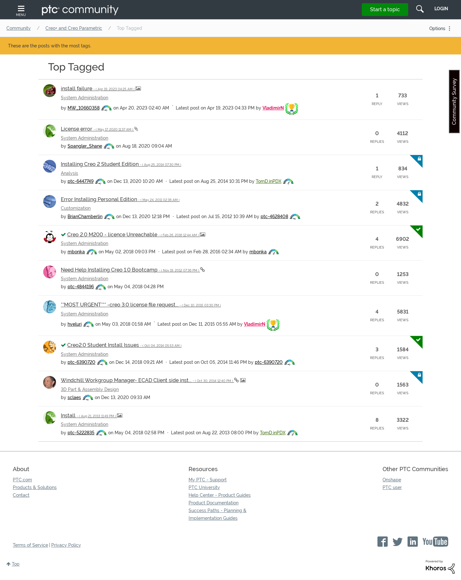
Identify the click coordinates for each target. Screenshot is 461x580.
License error (97, 129)
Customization (76, 208)
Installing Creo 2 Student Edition (121, 164)
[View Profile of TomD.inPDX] (268, 181)
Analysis (69, 173)
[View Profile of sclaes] (74, 397)
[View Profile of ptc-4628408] (274, 216)
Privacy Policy (66, 545)
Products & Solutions (35, 487)
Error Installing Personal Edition (120, 199)
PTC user (392, 487)
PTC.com (22, 479)
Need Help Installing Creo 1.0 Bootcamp (130, 270)
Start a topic (385, 9)
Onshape (392, 479)
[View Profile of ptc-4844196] (81, 286)
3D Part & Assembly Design (90, 389)
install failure (98, 89)
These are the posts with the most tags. (49, 45)
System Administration (84, 97)
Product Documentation (214, 502)
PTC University (204, 487)
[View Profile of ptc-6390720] (81, 362)
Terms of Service (30, 545)
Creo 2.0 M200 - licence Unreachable (133, 235)
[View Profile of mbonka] (76, 251)
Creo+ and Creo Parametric (73, 28)
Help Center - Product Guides (220, 495)
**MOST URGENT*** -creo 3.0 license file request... (141, 305)
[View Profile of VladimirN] (273, 107)
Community (18, 28)
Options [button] (437, 28)
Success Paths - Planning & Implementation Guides (218, 514)
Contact (21, 495)
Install (89, 416)
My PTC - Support (208, 479)
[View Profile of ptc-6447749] (80, 181)
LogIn (441, 8)
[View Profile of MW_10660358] (84, 107)
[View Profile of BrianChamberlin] (85, 216)
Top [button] (16, 564)
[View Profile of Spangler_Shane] (85, 146)
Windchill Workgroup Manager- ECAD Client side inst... (147, 380)
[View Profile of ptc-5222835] (81, 432)
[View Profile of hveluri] (75, 324)
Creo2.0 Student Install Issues (124, 345)
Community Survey (454, 101)
